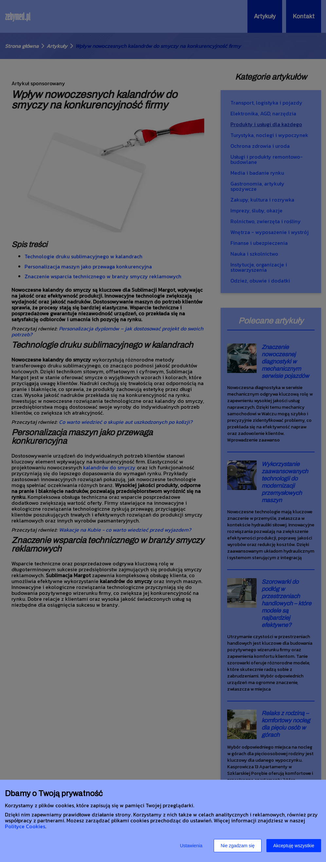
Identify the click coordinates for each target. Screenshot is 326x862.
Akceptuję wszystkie (293, 845)
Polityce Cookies (25, 826)
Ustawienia (191, 845)
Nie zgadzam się (238, 845)
